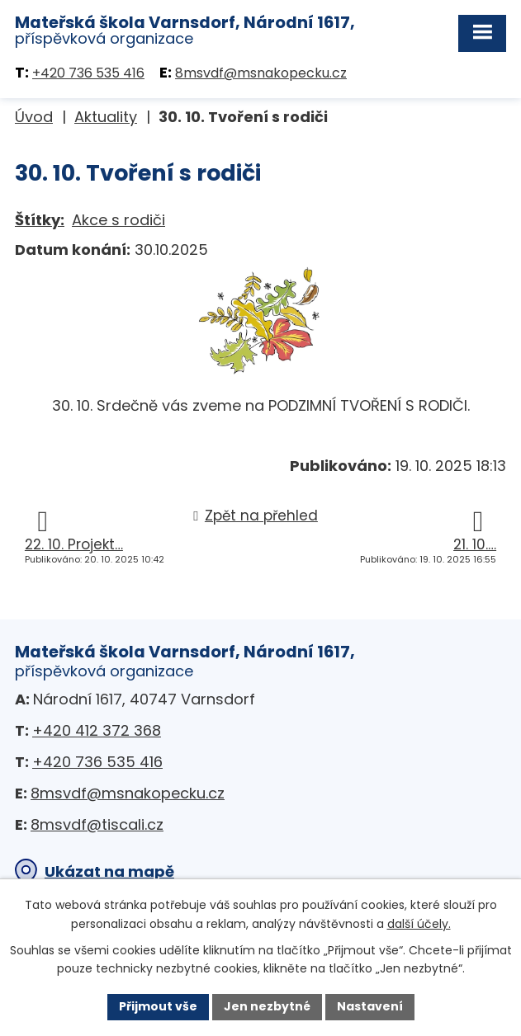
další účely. (419, 924)
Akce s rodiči (118, 220)
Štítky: (39, 220)
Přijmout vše (158, 1006)
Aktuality (105, 116)
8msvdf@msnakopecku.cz (261, 73)
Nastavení (370, 1006)
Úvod (34, 116)
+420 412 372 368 (96, 730)
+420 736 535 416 (88, 73)
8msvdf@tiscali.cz (97, 824)
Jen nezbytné (267, 1006)
